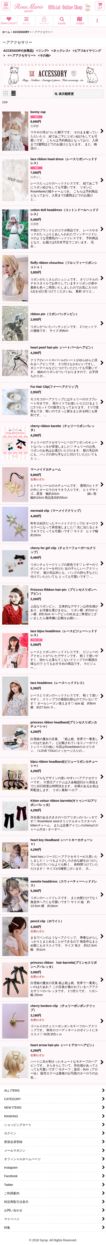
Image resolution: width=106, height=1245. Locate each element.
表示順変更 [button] (64, 94)
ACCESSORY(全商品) (18, 50)
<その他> (44, 55)
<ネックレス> (60, 50)
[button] (6, 5)
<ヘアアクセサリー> (21, 55)
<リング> (42, 50)
